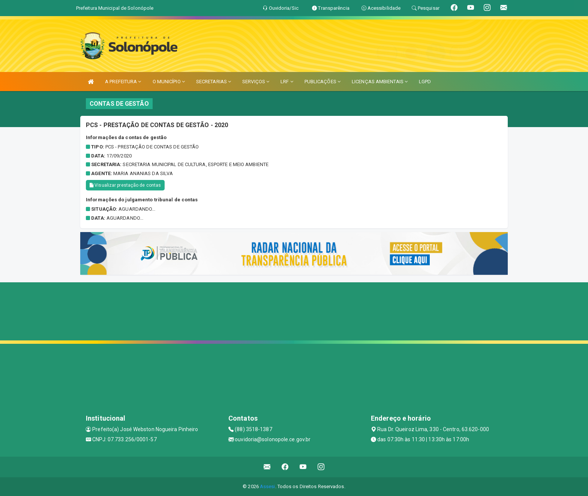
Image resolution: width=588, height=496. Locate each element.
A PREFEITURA (123, 81)
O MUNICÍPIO (169, 81)
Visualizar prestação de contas (125, 185)
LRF (286, 81)
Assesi (267, 486)
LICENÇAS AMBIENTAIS (380, 81)
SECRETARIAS (213, 81)
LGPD (425, 81)
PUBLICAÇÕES (322, 81)
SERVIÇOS (255, 81)
